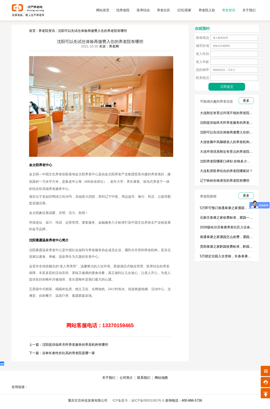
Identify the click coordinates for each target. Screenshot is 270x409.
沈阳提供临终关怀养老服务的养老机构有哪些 (233, 122)
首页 (32, 30)
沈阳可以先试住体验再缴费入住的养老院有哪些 (92, 30)
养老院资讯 (47, 30)
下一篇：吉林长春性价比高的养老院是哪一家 (62, 353)
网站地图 (161, 377)
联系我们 (143, 377)
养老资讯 (228, 10)
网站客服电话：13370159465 (100, 325)
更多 (246, 100)
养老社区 (163, 10)
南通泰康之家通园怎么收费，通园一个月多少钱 (234, 237)
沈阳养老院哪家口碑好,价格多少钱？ (227, 161)
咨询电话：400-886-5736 (183, 400)
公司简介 (126, 377)
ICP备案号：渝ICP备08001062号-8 (138, 400)
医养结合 (143, 10)
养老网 (114, 46)
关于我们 (249, 10)
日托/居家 (184, 10)
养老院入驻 (207, 10)
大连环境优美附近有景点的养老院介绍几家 (231, 151)
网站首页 (102, 10)
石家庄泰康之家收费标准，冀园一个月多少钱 (233, 217)
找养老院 (123, 10)
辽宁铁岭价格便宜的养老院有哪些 (224, 180)
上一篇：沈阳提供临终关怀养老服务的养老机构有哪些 (68, 344)
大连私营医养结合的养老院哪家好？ (226, 171)
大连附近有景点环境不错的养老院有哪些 (229, 113)
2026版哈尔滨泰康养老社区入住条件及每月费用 (235, 227)
